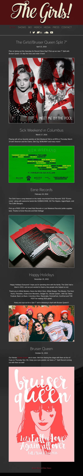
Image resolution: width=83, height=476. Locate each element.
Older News (47, 468)
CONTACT (67, 27)
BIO (30, 27)
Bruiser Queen (22, 357)
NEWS (13, 27)
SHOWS (22, 27)
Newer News (36, 468)
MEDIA (47, 27)
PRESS (56, 27)
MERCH (38, 27)
